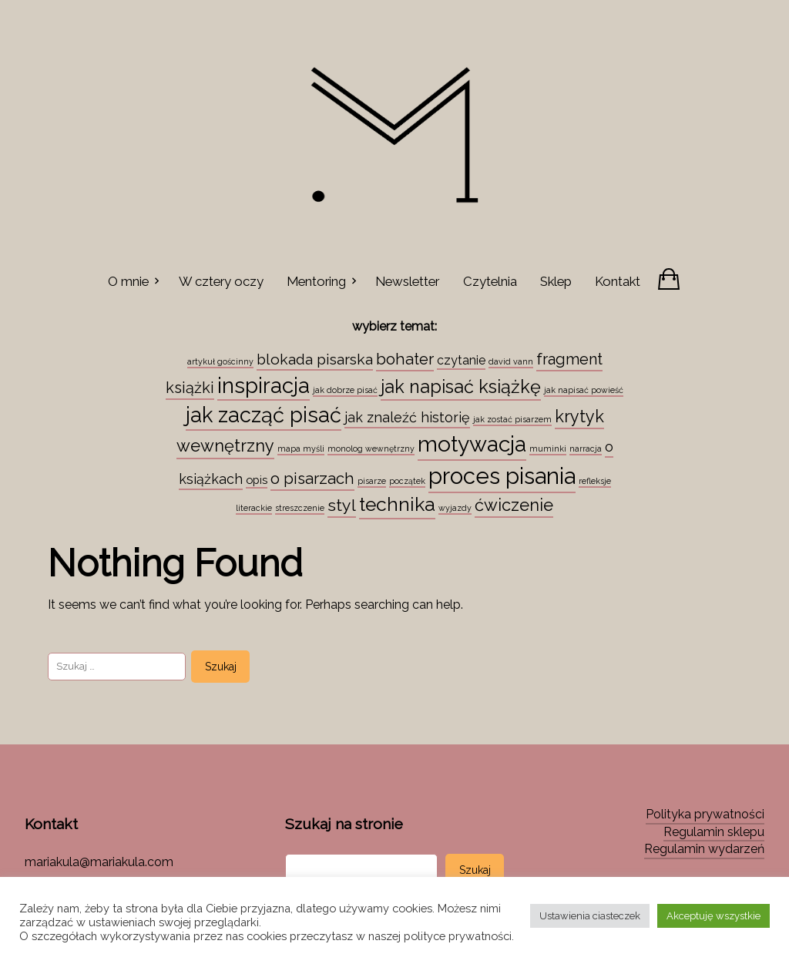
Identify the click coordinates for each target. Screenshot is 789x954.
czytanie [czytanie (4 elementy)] (461, 360)
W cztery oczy (221, 281)
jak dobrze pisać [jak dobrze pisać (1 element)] (345, 390)
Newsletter (407, 281)
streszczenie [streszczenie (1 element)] (299, 507)
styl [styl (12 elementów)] (341, 505)
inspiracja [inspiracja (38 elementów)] (263, 385)
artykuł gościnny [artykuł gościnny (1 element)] (220, 361)
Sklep (556, 281)
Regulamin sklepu (713, 832)
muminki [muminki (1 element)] (547, 448)
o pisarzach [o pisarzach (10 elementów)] (312, 478)
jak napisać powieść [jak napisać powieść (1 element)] (583, 390)
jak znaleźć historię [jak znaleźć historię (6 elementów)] (407, 417)
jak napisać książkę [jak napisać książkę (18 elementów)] (461, 387)
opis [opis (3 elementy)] (256, 479)
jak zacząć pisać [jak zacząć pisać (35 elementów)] (263, 414)
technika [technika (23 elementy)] (397, 504)
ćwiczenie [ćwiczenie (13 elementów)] (514, 505)
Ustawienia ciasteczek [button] (589, 916)
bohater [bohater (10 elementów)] (405, 359)
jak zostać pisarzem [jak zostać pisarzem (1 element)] (512, 419)
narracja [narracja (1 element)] (585, 448)
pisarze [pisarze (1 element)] (372, 480)
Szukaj (475, 870)
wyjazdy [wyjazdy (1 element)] (455, 507)
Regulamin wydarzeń (704, 848)
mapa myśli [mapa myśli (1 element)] (300, 448)
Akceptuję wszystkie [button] (713, 916)
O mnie (128, 281)
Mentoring (316, 281)
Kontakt (617, 281)
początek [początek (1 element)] (407, 480)
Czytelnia (490, 281)
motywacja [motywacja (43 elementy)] (472, 444)
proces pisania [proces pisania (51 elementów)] (502, 475)
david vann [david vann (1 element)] (511, 361)
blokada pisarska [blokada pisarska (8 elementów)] (315, 359)
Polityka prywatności (705, 814)
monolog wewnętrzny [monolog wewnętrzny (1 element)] (371, 448)
